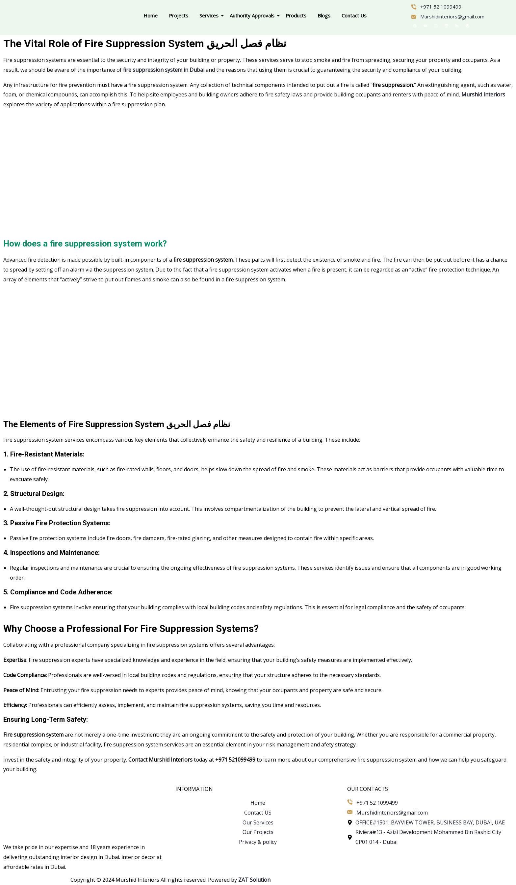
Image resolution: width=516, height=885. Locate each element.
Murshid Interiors (483, 94)
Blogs (324, 15)
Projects (178, 15)
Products (296, 15)
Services (210, 15)
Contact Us (354, 15)
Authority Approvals (253, 15)
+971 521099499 (235, 759)
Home (150, 15)
